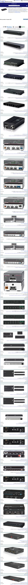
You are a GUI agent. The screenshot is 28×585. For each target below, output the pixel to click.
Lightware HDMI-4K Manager (23, 482)
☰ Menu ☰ (14, 3)
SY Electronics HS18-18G (24, 528)
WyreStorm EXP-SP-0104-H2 (23, 569)
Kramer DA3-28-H (25, 325)
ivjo (3, 1)
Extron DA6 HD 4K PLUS (24, 251)
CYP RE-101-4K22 (25, 134)
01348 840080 (24, 0)
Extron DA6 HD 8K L (24, 265)
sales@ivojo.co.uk (17, 0)
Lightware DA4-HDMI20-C (24, 459)
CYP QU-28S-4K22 (24, 82)
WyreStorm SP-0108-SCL (24, 582)
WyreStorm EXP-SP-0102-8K (23, 540)
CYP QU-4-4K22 (25, 96)
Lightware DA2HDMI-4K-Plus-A (23, 445)
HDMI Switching (17, 11)
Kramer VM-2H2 (25, 377)
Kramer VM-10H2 (25, 351)
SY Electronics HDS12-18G (24, 499)
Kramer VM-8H (25, 422)
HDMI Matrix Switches (17, 12)
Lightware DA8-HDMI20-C (24, 471)
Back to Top (25, 87)
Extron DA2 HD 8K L (24, 210)
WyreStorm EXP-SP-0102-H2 (23, 557)
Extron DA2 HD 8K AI (24, 190)
